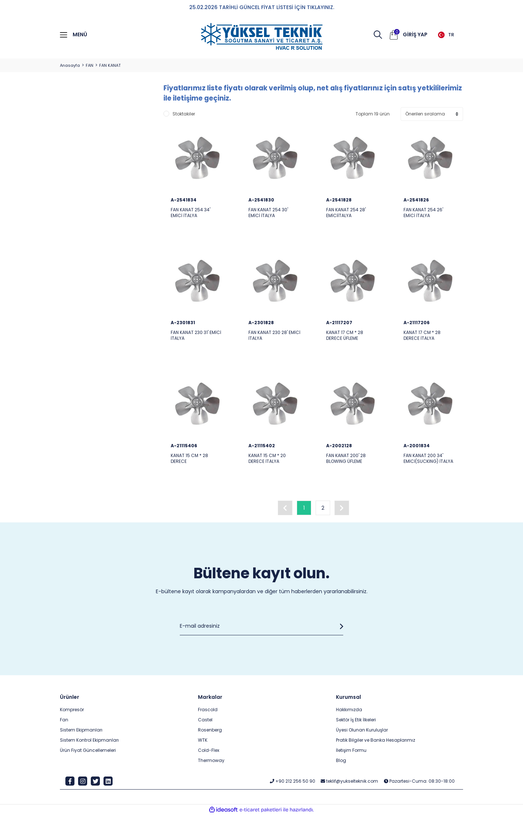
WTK (202, 740)
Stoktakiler (184, 114)
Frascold (208, 709)
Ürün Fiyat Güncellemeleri (88, 750)
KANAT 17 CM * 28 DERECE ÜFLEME (344, 335)
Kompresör (72, 709)
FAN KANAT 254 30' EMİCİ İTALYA (268, 213)
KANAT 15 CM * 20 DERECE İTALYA (267, 458)
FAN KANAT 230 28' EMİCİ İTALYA (274, 335)
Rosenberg (210, 730)
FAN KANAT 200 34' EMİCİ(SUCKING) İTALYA (428, 458)
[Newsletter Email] (261, 626)
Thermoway (211, 760)
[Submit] (339, 626)
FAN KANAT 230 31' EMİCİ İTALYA (196, 335)
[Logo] (261, 36)
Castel (205, 720)
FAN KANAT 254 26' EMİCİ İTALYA (423, 213)
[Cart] (393, 35)
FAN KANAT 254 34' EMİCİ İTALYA (190, 213)
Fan (64, 720)
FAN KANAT (110, 65)
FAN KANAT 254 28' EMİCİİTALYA (346, 213)
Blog (341, 760)
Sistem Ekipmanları (81, 730)
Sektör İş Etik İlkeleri (356, 720)
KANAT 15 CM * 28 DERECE (189, 458)
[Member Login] (415, 35)
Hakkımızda (349, 709)
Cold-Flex (208, 750)
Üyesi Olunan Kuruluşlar (362, 730)
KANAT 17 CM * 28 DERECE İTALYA (422, 335)
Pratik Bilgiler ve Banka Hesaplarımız (375, 740)
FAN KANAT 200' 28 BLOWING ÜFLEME (346, 458)
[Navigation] (106, 35)
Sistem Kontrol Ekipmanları (89, 740)
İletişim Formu (351, 750)
